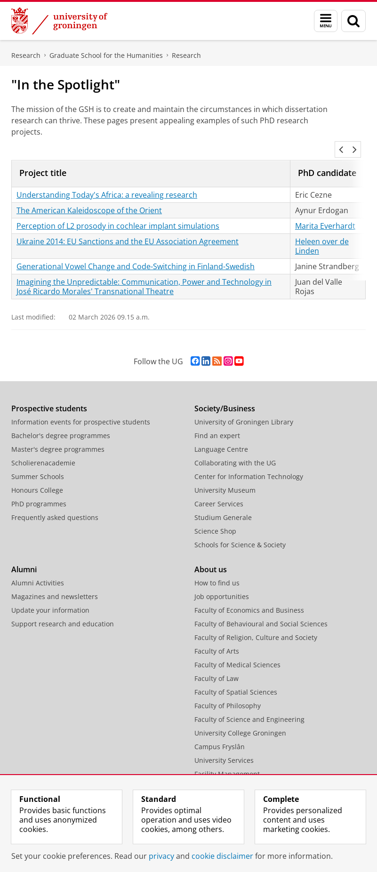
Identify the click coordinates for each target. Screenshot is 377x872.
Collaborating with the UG (235, 451)
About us (210, 558)
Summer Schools (37, 465)
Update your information (50, 598)
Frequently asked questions (54, 506)
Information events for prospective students (80, 410)
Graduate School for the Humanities (106, 55)
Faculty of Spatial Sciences (235, 680)
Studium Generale (223, 506)
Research (25, 55)
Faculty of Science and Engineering (249, 708)
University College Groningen (240, 721)
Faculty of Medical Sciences (237, 653)
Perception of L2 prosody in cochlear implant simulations (117, 214)
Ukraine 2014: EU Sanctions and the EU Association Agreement (127, 230)
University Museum (225, 478)
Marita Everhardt (325, 214)
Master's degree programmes (57, 437)
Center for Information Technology (248, 465)
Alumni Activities (37, 571)
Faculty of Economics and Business (249, 598)
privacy (161, 856)
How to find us (217, 571)
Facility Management (227, 762)
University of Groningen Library (243, 410)
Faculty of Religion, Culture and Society (255, 626)
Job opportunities (221, 585)
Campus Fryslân (219, 735)
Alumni (24, 558)
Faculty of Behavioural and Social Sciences (261, 612)
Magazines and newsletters (54, 585)
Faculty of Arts (216, 639)
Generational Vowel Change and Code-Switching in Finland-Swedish (135, 255)
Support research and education (62, 612)
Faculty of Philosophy (227, 694)
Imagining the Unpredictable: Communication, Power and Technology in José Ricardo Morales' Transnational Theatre (144, 275)
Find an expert (217, 424)
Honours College (37, 478)
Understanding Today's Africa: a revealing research (106, 183)
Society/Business (224, 397)
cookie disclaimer (222, 856)
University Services (224, 748)
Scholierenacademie (43, 451)
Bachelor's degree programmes (60, 424)
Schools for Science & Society (240, 533)
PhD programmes (38, 492)
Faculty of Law (216, 667)
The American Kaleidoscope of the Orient (89, 199)
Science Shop (215, 519)
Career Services (218, 492)
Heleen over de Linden (322, 235)
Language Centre (221, 437)
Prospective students (49, 397)
